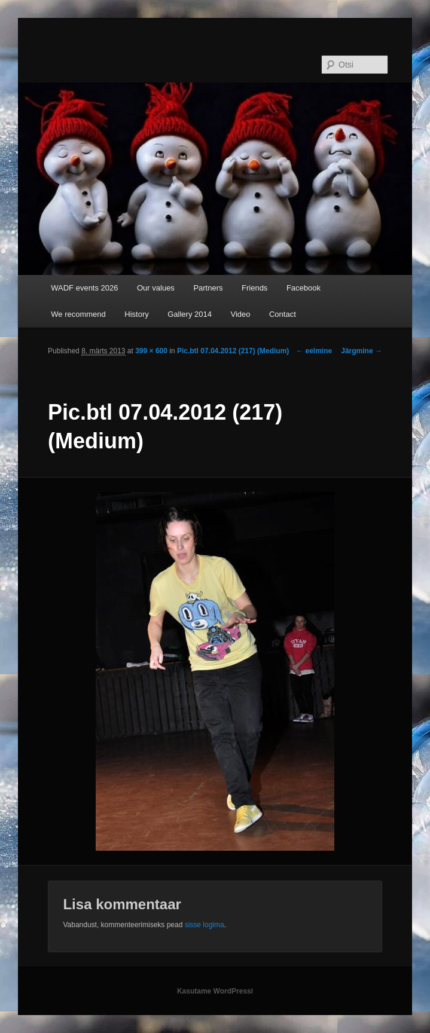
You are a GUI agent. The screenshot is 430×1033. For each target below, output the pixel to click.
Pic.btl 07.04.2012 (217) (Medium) (233, 351)
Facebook (303, 287)
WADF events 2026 (84, 287)
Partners (207, 287)
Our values (156, 287)
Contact (282, 314)
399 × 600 (151, 351)
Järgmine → (361, 351)
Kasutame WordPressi (215, 991)
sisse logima (204, 925)
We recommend (78, 314)
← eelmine (314, 351)
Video (240, 314)
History (136, 314)
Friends (254, 287)
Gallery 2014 (189, 314)
